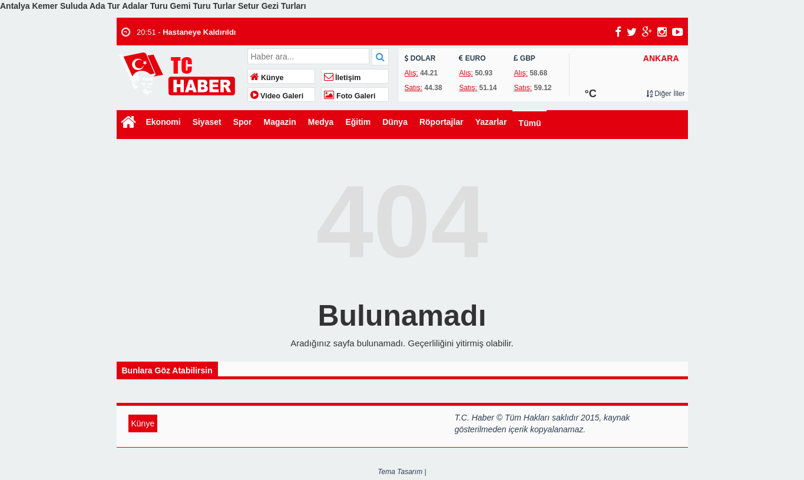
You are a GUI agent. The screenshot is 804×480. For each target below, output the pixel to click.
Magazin (280, 122)
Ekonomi (163, 122)
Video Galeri (277, 96)
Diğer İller (665, 94)
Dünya (395, 122)
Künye (267, 78)
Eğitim (357, 122)
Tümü (529, 123)
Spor (242, 122)
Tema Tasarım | (402, 472)
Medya (321, 122)
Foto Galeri (350, 96)
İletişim (342, 78)
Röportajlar (441, 122)
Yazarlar (491, 122)
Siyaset (207, 122)
